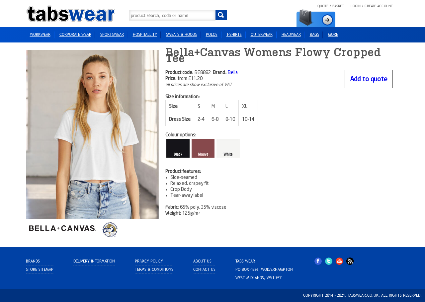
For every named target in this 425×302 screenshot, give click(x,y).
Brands (33, 261)
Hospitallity (145, 35)
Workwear (40, 35)
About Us (202, 261)
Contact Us (204, 269)
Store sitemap (39, 269)
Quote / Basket (330, 6)
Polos (211, 35)
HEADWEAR (291, 35)
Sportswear (112, 35)
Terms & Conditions (154, 269)
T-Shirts (234, 35)
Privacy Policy (149, 261)
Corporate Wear (75, 35)
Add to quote (368, 79)
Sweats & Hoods (181, 35)
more (333, 35)
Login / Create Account (372, 6)
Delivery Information (94, 261)
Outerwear (262, 35)
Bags (314, 35)
